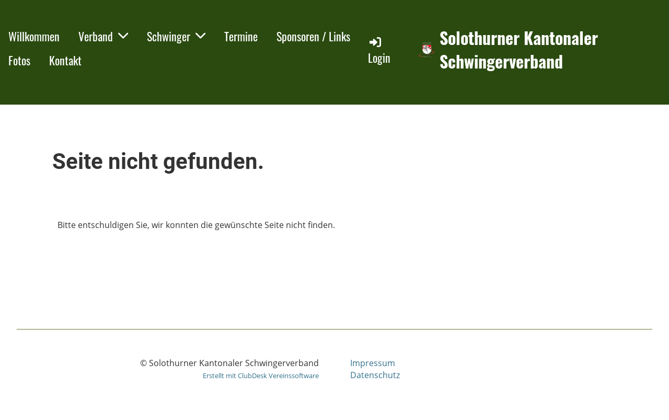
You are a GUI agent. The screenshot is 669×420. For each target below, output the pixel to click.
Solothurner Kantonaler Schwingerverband (519, 49)
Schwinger (176, 36)
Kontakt (65, 60)
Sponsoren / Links (313, 36)
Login (379, 50)
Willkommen (34, 36)
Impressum (372, 363)
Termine (241, 36)
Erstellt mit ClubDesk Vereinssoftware (261, 375)
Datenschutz (375, 375)
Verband (103, 36)
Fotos (19, 60)
